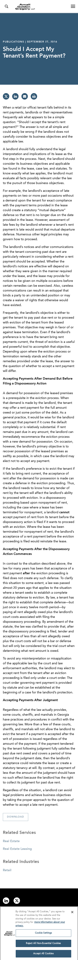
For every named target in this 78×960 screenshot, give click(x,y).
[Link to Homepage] (40, 7)
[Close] (72, 913)
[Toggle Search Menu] (6, 6)
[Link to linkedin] (6, 900)
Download (15, 817)
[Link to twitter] (17, 900)
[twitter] (6, 96)
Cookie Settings (43, 934)
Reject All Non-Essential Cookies (43, 944)
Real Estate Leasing (17, 849)
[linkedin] (15, 96)
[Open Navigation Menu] (73, 6)
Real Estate (11, 841)
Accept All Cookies (43, 954)
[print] (34, 96)
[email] (24, 96)
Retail (7, 870)
